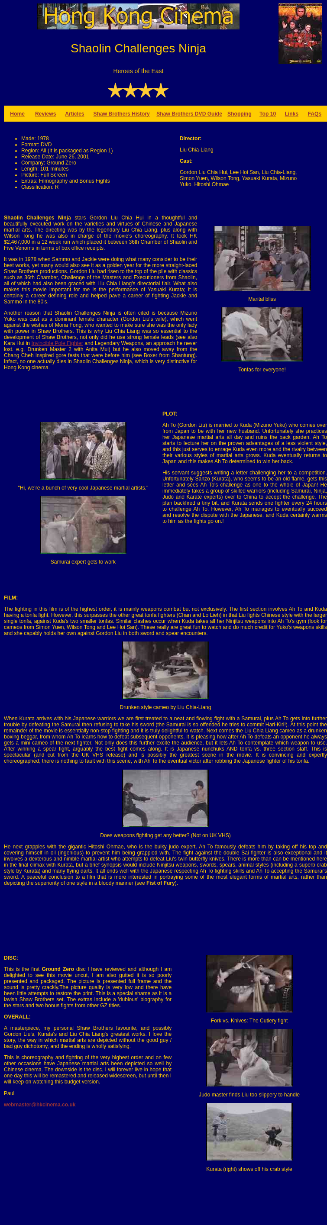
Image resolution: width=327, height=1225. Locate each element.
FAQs (315, 114)
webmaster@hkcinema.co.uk (40, 1105)
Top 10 (267, 114)
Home (17, 114)
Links (291, 114)
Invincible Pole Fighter (57, 343)
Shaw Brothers (175, 114)
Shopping (239, 114)
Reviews (45, 114)
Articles (74, 114)
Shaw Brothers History (122, 114)
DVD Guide (208, 114)
